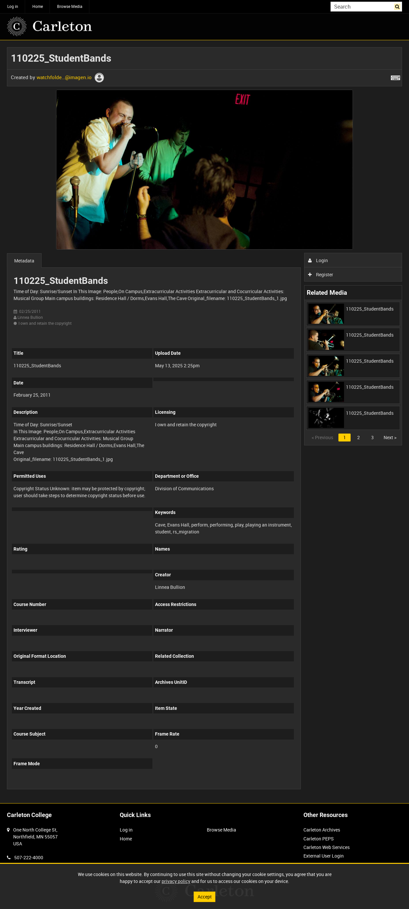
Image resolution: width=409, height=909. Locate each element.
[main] (204, 421)
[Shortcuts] (395, 76)
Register (320, 274)
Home (37, 6)
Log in (12, 6)
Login (318, 260)
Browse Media (69, 6)
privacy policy (176, 881)
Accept (205, 897)
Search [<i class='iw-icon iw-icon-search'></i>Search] (398, 6)
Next (390, 437)
